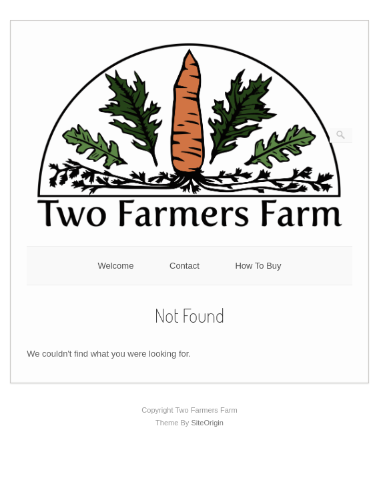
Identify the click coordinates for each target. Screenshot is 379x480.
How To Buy (258, 266)
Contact (184, 266)
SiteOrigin (207, 423)
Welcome (115, 266)
